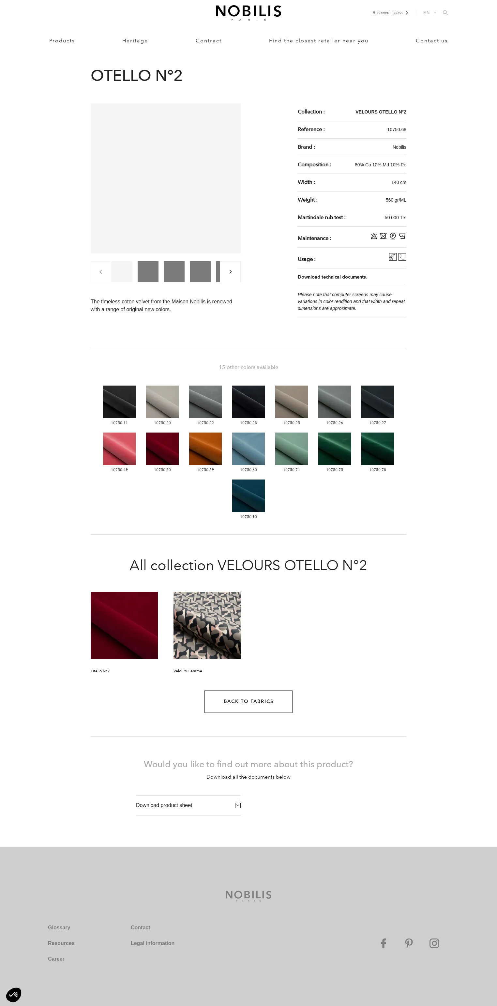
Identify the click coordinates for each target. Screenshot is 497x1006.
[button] (14, 995)
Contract (209, 41)
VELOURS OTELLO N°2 (380, 111)
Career (56, 959)
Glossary (59, 927)
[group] (122, 271)
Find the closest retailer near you (319, 41)
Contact (140, 927)
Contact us (432, 41)
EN (426, 12)
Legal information (152, 943)
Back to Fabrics (249, 701)
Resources (61, 943)
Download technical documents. (332, 277)
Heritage (135, 41)
